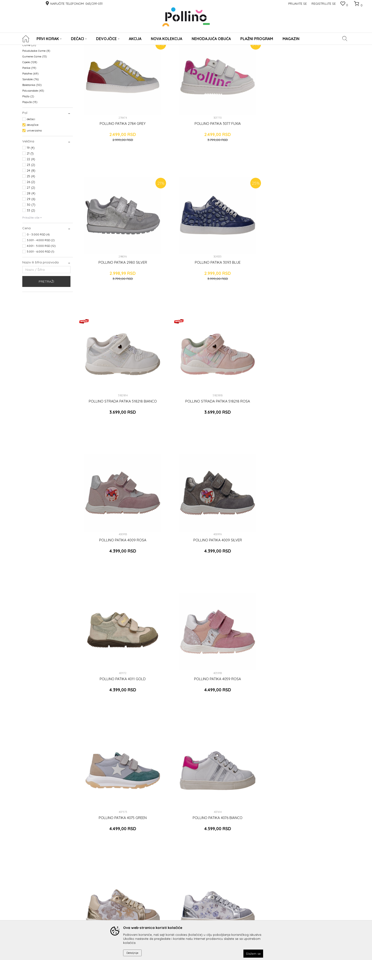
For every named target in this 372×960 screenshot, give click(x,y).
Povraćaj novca (171, 892)
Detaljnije (132, 953)
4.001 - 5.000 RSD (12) (41, 290)
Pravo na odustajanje (176, 903)
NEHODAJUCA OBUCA (39, 67)
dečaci (31, 164)
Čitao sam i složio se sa (159, 850)
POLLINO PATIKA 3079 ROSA (179, 595)
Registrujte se (324, 3)
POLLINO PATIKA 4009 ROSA (248, 256)
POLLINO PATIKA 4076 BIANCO (317, 369)
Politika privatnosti (118, 908)
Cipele (29, 107)
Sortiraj (231, 55)
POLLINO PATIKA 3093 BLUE (317, 142)
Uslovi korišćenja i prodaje (124, 913)
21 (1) (30, 198)
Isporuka (167, 882)
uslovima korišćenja (178, 850)
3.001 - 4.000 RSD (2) (41, 285)
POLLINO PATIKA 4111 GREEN (317, 482)
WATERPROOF (34, 73)
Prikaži (299, 55)
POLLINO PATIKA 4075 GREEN (248, 369)
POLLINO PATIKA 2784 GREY (110, 142)
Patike (29, 112)
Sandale (30, 124)
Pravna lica (113, 882)
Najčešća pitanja (173, 908)
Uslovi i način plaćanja (121, 898)
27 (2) (31, 232)
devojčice (32, 169)
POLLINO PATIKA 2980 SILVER (248, 142)
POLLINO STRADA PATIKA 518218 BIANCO (110, 258)
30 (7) (31, 249)
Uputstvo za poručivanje (122, 887)
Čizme (29, 90)
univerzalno (34, 175)
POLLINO (27, 48)
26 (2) (31, 227)
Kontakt (221, 887)
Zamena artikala (173, 898)
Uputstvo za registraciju (122, 892)
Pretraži (46, 326)
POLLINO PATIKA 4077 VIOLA (179, 482)
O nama (222, 882)
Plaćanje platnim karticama (125, 903)
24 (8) (31, 215)
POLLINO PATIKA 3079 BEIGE (110, 595)
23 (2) (31, 209)
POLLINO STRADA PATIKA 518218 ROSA (179, 258)
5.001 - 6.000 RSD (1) (40, 296)
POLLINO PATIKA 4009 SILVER (317, 256)
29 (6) (31, 244)
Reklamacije (169, 887)
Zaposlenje (224, 898)
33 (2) (31, 255)
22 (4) (31, 204)
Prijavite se (238, 841)
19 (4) (31, 192)
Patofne (30, 118)
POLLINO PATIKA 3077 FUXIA (179, 142)
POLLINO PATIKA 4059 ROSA (179, 369)
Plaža (28, 141)
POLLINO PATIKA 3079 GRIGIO (248, 482)
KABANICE (31, 78)
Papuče (29, 147)
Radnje (221, 892)
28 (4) (31, 238)
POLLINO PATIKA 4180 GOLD (248, 595)
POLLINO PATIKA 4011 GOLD (110, 369)
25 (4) (31, 221)
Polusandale (33, 135)
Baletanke (32, 129)
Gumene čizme (34, 101)
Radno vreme (226, 903)
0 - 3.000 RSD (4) (38, 279)
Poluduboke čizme (36, 95)
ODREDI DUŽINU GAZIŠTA (178, 913)
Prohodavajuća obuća (39, 84)
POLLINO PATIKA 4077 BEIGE (110, 482)
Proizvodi (43, 48)
